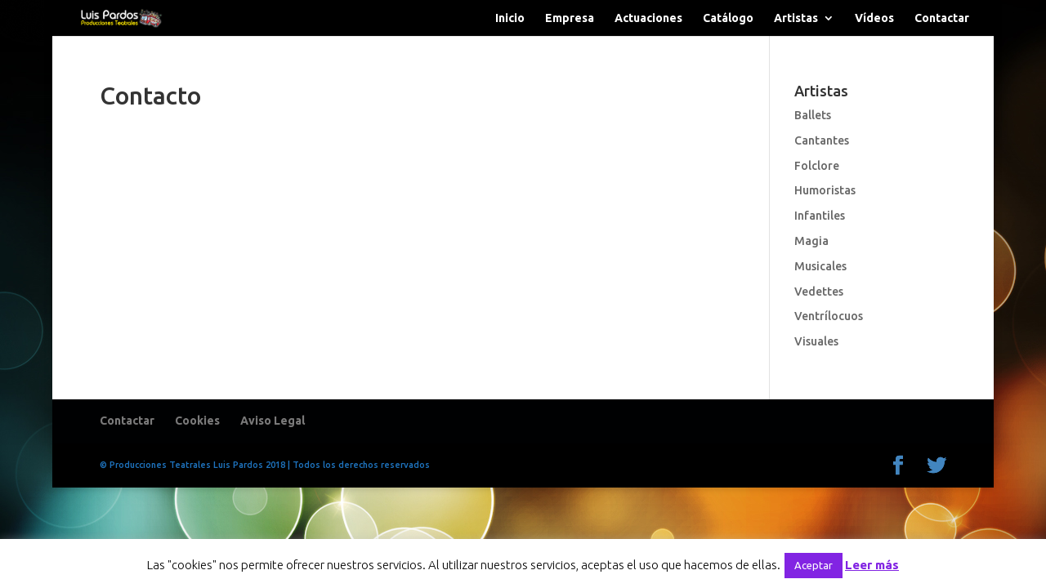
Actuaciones (648, 18)
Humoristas (825, 190)
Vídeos (874, 18)
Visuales (816, 341)
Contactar (941, 18)
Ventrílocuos (828, 316)
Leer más (872, 565)
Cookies (197, 420)
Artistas (796, 18)
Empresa (569, 18)
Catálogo (728, 18)
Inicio (510, 18)
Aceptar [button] (813, 565)
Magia (811, 240)
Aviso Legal (272, 420)
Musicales (820, 266)
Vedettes (818, 291)
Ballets (812, 115)
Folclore (816, 165)
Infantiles (819, 215)
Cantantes (821, 140)
